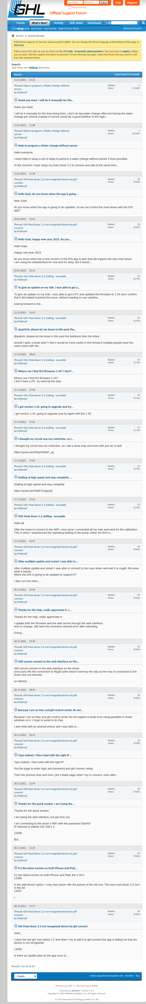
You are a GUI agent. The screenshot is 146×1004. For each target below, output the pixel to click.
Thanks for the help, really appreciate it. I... (44, 610)
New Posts (36, 28)
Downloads (94, 23)
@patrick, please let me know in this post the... (47, 329)
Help (118, 2)
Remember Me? (77, 7)
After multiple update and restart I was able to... (48, 561)
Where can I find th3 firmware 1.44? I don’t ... (46, 371)
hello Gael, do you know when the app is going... (48, 194)
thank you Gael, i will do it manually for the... (46, 100)
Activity (58, 23)
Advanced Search (132, 28)
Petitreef (22, 92)
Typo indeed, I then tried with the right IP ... (45, 755)
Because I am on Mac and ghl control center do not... (50, 710)
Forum (21, 23)
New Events (50, 28)
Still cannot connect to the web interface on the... (48, 661)
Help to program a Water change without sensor (48, 145)
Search (19, 35)
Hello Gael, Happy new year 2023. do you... (44, 239)
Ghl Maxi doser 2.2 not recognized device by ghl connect (53, 926)
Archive (129, 975)
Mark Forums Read (69, 28)
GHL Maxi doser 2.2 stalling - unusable (44, 276)
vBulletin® (76, 990)
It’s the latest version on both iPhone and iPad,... (48, 868)
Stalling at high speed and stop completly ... (45, 477)
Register (132, 2)
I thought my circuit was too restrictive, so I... (46, 439)
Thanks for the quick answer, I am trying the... (46, 804)
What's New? (40, 23)
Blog (20, 28)
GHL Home (76, 23)
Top (137, 975)
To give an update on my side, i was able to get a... (49, 287)
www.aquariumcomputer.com (106, 975)
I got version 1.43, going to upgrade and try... (45, 407)
